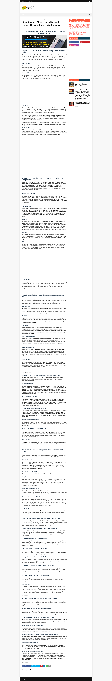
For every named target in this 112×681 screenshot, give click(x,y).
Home (23, 1)
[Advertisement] (64, 8)
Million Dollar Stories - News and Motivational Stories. (39, 679)
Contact (30, 1)
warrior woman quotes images (76, 34)
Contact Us (88, 679)
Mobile (26, 19)
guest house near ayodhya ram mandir (77, 32)
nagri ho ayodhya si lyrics (74, 33)
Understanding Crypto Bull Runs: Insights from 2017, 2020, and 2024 (81, 84)
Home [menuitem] (23, 14)
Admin (24, 27)
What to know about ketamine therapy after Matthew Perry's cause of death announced (82, 104)
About (27, 1)
